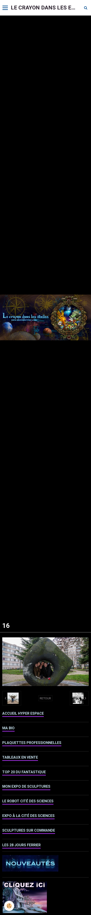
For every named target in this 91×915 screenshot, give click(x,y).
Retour (45, 698)
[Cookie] (9, 906)
